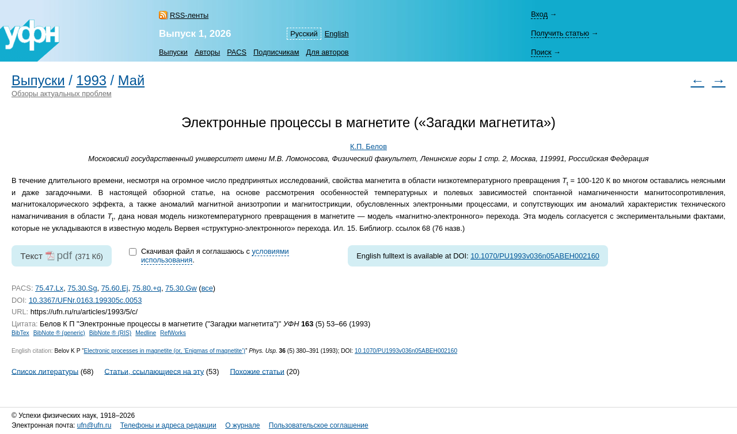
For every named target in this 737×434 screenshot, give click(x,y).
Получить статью (560, 33)
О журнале (242, 425)
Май (131, 80)
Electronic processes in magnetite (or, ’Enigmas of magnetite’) (164, 351)
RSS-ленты (189, 15)
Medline (145, 333)
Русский (303, 33)
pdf (64, 255)
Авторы (207, 52)
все (207, 288)
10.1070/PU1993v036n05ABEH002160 (534, 256)
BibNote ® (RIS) (110, 333)
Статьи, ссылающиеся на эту (154, 371)
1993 (91, 80)
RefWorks (173, 333)
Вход (539, 14)
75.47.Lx (49, 288)
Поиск (541, 52)
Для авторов (327, 52)
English (337, 33)
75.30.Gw (181, 288)
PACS (236, 52)
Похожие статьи (257, 371)
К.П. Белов (368, 146)
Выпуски (173, 52)
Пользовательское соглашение (318, 425)
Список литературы (45, 371)
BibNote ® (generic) (59, 333)
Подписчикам (276, 52)
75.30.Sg (82, 288)
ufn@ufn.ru (94, 425)
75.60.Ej (114, 288)
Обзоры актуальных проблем (62, 93)
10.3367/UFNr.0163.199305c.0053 (85, 300)
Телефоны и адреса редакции (168, 425)
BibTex (20, 333)
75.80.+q (146, 288)
